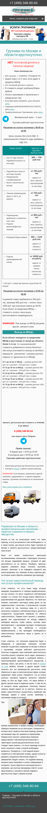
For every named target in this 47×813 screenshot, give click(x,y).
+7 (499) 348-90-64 (23, 3)
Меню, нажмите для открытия (23, 19)
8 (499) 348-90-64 (23, 431)
